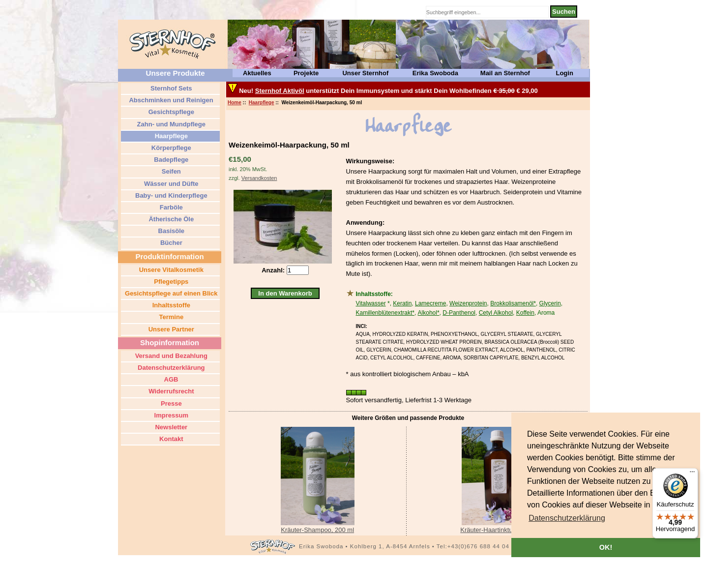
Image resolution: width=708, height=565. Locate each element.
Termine (170, 317)
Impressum (170, 415)
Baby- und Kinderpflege (170, 195)
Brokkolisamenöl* (513, 303)
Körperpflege (170, 147)
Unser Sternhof (365, 73)
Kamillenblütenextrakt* (385, 312)
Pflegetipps (170, 281)
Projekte (306, 73)
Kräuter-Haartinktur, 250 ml (498, 530)
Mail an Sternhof (505, 73)
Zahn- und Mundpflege (170, 124)
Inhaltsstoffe (170, 305)
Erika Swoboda (435, 73)
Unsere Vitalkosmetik (170, 269)
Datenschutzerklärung (170, 367)
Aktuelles (257, 73)
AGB (170, 379)
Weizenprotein (468, 303)
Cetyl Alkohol (496, 312)
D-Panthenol (458, 312)
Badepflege (170, 159)
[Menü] (692, 474)
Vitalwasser (371, 303)
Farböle (170, 207)
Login (564, 73)
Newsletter (170, 427)
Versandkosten (259, 178)
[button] (567, 518)
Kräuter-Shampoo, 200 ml (317, 530)
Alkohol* (429, 312)
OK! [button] (605, 547)
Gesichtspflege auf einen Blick (170, 293)
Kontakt (170, 439)
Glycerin (550, 303)
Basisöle (170, 231)
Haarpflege (261, 102)
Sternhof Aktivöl (279, 90)
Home (234, 102)
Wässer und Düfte (170, 183)
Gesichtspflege (170, 112)
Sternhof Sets (170, 88)
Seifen (170, 171)
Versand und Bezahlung (170, 355)
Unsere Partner (170, 329)
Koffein (525, 312)
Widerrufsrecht (170, 391)
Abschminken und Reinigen (170, 100)
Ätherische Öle (170, 219)
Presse (170, 403)
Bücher (170, 242)
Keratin (402, 303)
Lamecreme (430, 303)
